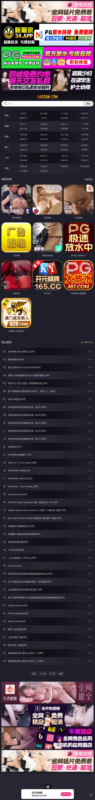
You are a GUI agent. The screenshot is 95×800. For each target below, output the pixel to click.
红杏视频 (23, 171)
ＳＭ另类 (84, 128)
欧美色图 (64, 145)
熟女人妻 (23, 128)
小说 (7, 157)
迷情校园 (23, 160)
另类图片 (84, 149)
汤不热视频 (84, 166)
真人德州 (44, 113)
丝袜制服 (44, 128)
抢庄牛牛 (84, 118)
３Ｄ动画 (84, 124)
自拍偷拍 (44, 124)
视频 (7, 125)
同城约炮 (23, 166)
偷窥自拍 (23, 145)
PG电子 (23, 113)
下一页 (52, 673)
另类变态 (84, 139)
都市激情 (23, 155)
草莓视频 (64, 166)
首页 (34, 673)
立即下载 (66, 794)
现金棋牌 (64, 118)
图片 (7, 147)
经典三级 (44, 139)
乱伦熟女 (64, 139)
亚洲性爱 (23, 134)
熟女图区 (64, 149)
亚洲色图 (44, 145)
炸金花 (44, 118)
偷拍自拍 (44, 134)
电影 (7, 136)
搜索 (88, 103)
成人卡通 (64, 134)
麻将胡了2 (23, 118)
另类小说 (44, 160)
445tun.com (47, 97)
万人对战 (64, 113)
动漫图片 (84, 145)
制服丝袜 (23, 139)
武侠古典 (84, 155)
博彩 (7, 115)
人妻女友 (64, 155)
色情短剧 (44, 171)
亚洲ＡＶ (23, 124)
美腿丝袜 (23, 149)
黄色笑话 (64, 160)
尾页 (61, 673)
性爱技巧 (84, 160)
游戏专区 (84, 113)
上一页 (43, 673)
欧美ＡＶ (64, 124)
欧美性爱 (84, 134)
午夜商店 (44, 166)
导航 (7, 168)
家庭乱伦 (44, 155)
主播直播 (64, 128)
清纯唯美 (44, 149)
